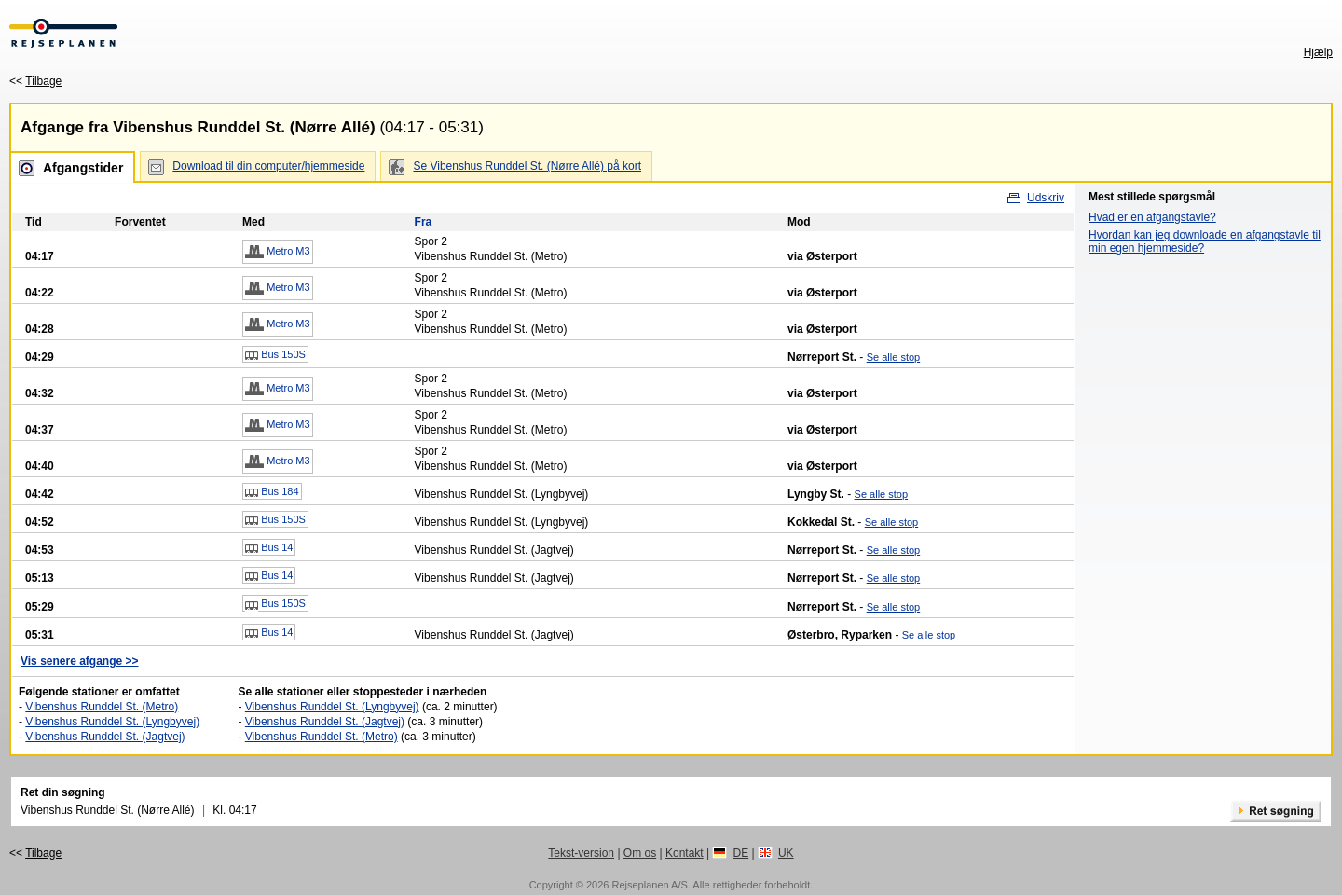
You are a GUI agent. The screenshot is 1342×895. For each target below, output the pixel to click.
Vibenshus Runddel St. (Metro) (101, 706)
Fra (423, 221)
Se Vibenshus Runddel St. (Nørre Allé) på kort (527, 165)
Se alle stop (893, 357)
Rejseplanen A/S (649, 884)
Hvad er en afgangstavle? (1152, 217)
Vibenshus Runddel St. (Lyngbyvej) (112, 721)
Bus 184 (271, 492)
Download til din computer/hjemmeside (268, 165)
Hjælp (1318, 52)
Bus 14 (269, 548)
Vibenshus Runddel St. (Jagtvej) (105, 736)
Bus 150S (275, 355)
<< (35, 81)
